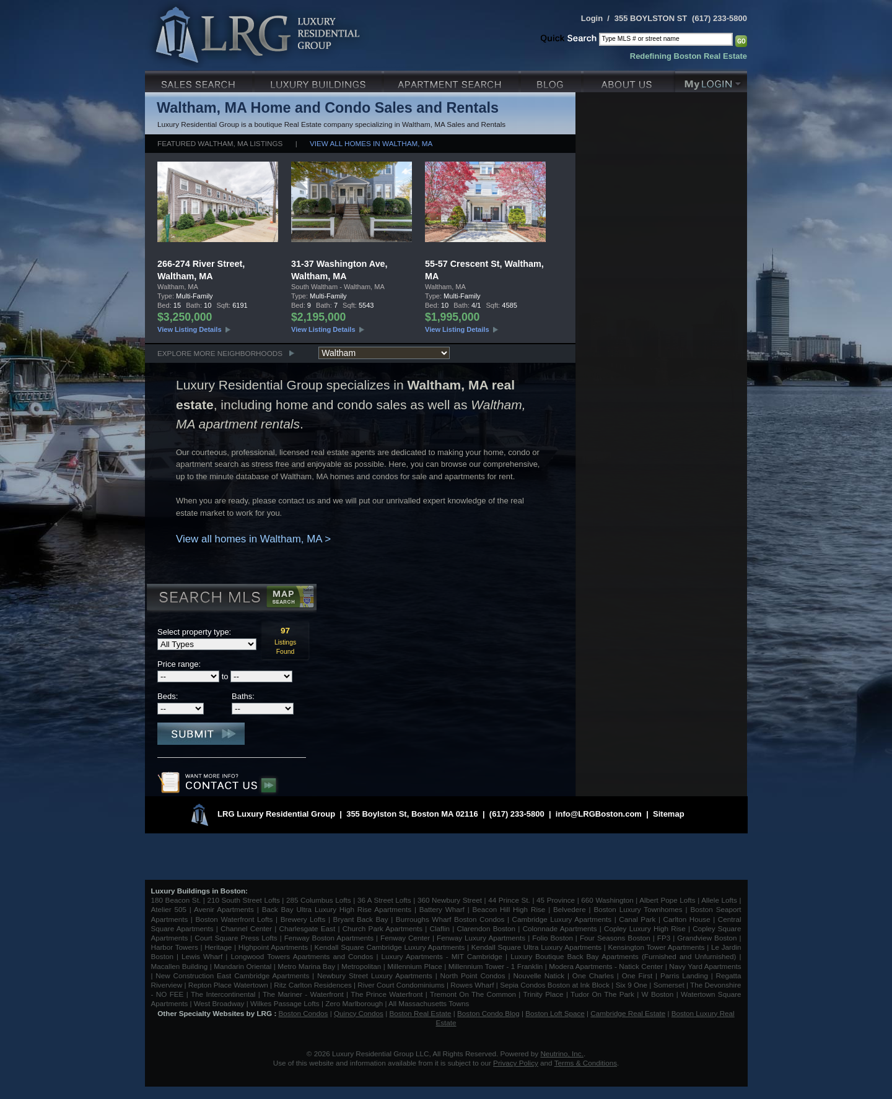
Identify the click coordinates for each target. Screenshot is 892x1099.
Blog (552, 80)
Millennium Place (414, 966)
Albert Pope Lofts (667, 900)
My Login (711, 80)
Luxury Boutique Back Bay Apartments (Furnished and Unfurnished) (623, 956)
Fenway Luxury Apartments (481, 938)
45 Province (555, 900)
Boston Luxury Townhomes (637, 909)
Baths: (243, 696)
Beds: (167, 696)
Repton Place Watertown (228, 985)
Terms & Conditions (585, 1063)
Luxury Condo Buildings (319, 80)
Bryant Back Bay (360, 919)
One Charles (593, 975)
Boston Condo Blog (488, 1013)
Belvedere (569, 909)
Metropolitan (362, 966)
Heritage (218, 947)
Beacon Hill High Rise (509, 909)
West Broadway (219, 1003)
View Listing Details (189, 329)
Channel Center (246, 928)
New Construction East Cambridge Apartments (232, 975)
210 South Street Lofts (243, 900)
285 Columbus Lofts (318, 900)
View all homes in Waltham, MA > (253, 539)
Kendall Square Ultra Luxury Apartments (536, 947)
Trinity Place (544, 994)
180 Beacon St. (176, 900)
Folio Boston (552, 938)
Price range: (179, 664)
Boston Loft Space (555, 1013)
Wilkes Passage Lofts (285, 1003)
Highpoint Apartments (274, 947)
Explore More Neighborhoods (219, 353)
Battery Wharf (442, 909)
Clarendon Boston (486, 928)
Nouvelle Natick (538, 975)
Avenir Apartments (224, 909)
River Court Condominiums (400, 985)
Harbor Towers (174, 947)
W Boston (659, 994)
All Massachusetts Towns (428, 1003)
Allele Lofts (719, 900)
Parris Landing (684, 975)
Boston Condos (303, 1013)
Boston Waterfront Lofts (234, 919)
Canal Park (637, 919)
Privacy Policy (515, 1063)
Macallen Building (179, 966)
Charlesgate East (307, 928)
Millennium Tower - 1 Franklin (495, 966)
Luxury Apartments (452, 80)
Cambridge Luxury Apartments (562, 919)
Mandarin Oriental (242, 966)
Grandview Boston (707, 938)
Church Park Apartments (382, 928)
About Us (629, 80)
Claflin (441, 928)
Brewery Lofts (303, 919)
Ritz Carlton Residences (312, 985)
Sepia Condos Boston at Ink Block (555, 985)
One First (637, 975)
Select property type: (194, 631)
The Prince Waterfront (386, 994)
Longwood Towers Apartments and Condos (301, 956)
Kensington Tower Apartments (656, 947)
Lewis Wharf (201, 956)
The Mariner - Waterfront (303, 994)
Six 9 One (631, 985)
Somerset (669, 985)
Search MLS (231, 599)
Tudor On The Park (602, 994)
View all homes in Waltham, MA (371, 143)
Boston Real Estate (420, 1013)
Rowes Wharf (472, 985)
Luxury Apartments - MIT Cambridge (442, 956)
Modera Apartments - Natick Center (606, 966)
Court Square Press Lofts (236, 938)
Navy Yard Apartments (705, 966)
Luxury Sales (200, 80)
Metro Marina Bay (306, 966)
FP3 (665, 938)
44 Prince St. (509, 900)
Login (592, 18)
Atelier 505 (170, 909)
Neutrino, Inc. (562, 1053)
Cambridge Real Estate (627, 1013)
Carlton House (687, 919)
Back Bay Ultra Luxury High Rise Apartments (336, 909)
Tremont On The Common (473, 994)
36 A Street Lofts (384, 900)
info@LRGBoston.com (599, 814)
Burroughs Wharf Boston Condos (450, 919)
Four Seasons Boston (616, 938)
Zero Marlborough (354, 1003)
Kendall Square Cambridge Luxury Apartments (390, 947)
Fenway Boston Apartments (329, 938)
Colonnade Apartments (560, 928)
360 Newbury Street (450, 900)
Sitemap (668, 814)
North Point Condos (472, 975)
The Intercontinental (223, 994)
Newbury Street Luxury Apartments (374, 975)
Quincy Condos (358, 1013)
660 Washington (607, 900)
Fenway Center (405, 938)
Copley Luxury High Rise (645, 928)
